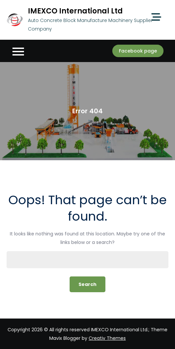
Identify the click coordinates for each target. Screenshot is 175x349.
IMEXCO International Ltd (75, 11)
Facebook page (138, 51)
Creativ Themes (107, 338)
